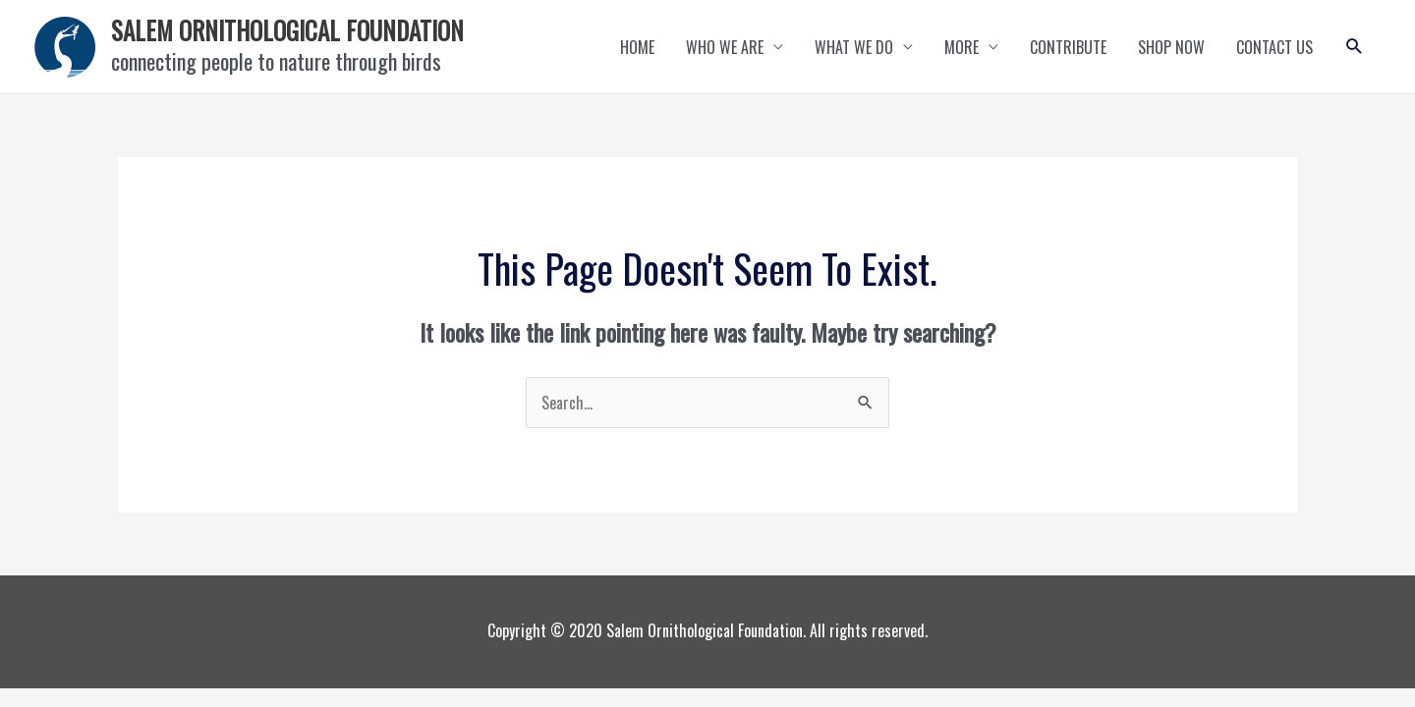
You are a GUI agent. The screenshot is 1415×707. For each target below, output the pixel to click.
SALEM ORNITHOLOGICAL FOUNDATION (287, 30)
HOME (637, 47)
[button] (1354, 46)
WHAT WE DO (854, 47)
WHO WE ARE (725, 47)
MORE (961, 47)
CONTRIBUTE (1068, 47)
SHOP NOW (1171, 47)
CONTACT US (1274, 47)
